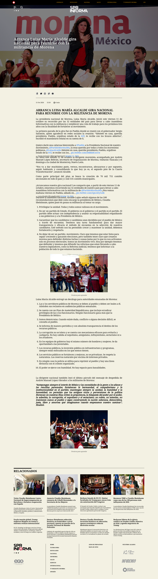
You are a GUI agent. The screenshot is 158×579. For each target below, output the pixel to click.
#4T (83, 136)
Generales (70, 2)
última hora (54, 547)
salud (52, 559)
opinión (53, 572)
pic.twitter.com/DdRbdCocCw (85, 152)
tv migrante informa (57, 569)
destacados (54, 550)
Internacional (122, 2)
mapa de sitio (93, 547)
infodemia (53, 556)
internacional (55, 566)
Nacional (98, 2)
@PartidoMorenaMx (59, 147)
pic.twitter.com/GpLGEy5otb (90, 192)
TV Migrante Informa (140, 2)
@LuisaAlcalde (53, 150)
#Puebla (80, 145)
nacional (53, 553)
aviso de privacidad (96, 544)
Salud (109, 2)
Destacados (84, 2)
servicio (53, 563)
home (52, 544)
